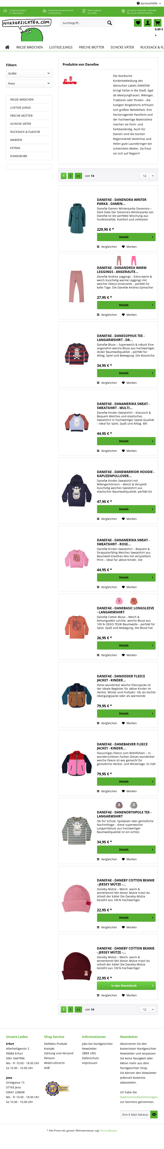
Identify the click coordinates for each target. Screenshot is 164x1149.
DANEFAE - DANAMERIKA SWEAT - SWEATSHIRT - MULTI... (123, 406)
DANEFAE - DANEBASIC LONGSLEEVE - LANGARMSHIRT (125, 610)
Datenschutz (90, 1058)
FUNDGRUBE (18, 156)
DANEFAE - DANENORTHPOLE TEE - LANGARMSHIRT (124, 814)
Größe (12, 73)
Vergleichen (107, 247)
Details (136, 236)
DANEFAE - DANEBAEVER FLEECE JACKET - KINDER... (122, 746)
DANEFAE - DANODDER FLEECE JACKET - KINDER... (121, 678)
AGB (47, 1068)
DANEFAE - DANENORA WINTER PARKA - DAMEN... (121, 202)
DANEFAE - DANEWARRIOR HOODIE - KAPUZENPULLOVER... (126, 474)
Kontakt (49, 1048)
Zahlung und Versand (58, 1053)
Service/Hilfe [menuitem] (147, 3)
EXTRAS (15, 148)
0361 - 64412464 (149, 10)
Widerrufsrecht (54, 1063)
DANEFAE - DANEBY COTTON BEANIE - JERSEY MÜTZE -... (126, 882)
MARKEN (16, 140)
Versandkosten (108, 1130)
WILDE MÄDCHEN (22, 99)
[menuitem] (87, 25)
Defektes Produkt (55, 1044)
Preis (11, 83)
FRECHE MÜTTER (21, 116)
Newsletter (89, 1048)
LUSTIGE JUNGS (20, 107)
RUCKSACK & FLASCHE (25, 132)
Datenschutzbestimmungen (139, 1097)
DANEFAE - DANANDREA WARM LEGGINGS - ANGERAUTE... (121, 270)
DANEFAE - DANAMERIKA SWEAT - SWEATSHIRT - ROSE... (123, 542)
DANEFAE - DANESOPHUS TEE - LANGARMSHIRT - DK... (121, 338)
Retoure (49, 1058)
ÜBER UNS (89, 1053)
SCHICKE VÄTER (20, 124)
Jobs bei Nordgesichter (97, 1044)
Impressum (89, 1063)
